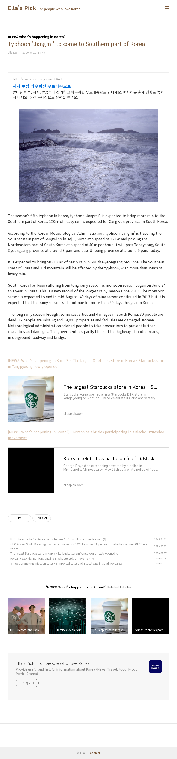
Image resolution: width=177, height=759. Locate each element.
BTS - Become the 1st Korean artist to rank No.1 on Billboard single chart (56, 539)
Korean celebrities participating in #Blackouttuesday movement (50, 558)
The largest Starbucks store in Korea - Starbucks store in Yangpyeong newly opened (62, 553)
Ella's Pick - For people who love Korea (53, 663)
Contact (95, 753)
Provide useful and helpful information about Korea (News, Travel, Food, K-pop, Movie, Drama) (77, 671)
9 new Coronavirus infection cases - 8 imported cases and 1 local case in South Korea (64, 563)
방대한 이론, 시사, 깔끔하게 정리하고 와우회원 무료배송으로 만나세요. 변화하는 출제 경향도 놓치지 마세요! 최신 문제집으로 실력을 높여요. (88, 94)
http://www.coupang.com (33, 79)
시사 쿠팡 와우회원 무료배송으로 (42, 86)
